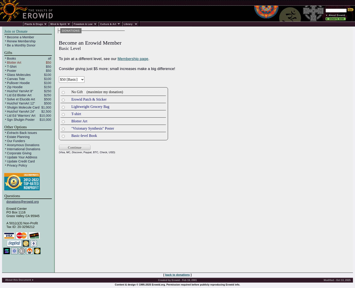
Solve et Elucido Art (21, 99)
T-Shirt (12, 66)
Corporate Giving (19, 153)
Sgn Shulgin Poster (21, 119)
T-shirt (76, 114)
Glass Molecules (19, 75)
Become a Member (20, 37)
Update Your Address (22, 157)
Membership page (133, 59)
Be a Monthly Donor (21, 45)
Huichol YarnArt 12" (21, 103)
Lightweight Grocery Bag (90, 107)
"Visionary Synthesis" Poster (92, 128)
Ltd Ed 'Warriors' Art (21, 115)
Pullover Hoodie (18, 83)
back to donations (177, 274)
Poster (11, 71)
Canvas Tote (16, 79)
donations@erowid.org (22, 201)
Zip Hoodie (15, 87)
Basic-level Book (84, 136)
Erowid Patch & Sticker (89, 99)
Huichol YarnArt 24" (21, 111)
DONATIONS (71, 30)
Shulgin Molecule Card (23, 107)
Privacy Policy (17, 165)
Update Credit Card (21, 161)
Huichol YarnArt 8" (20, 91)
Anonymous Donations (23, 145)
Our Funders (16, 141)
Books (11, 58)
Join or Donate (15, 31)
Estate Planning (18, 137)
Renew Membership (21, 41)
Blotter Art (14, 62)
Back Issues (22, 133)
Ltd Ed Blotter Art (19, 95)
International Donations (23, 149)
